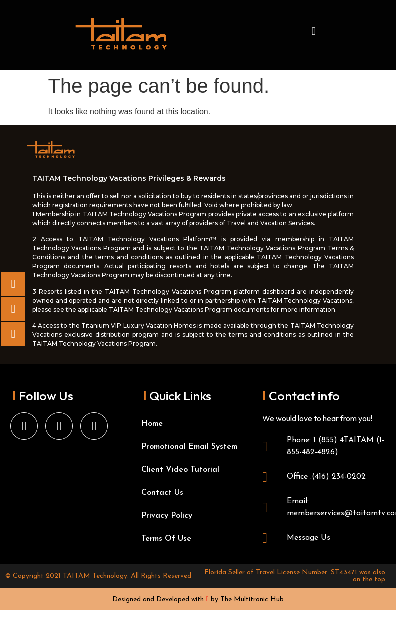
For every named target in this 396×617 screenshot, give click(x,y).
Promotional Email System (189, 447)
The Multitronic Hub (252, 599)
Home (152, 424)
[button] (313, 31)
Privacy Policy (166, 516)
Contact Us (162, 493)
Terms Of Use (166, 539)
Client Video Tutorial (180, 470)
